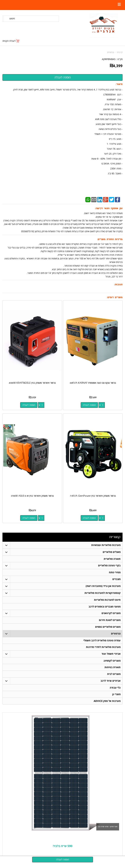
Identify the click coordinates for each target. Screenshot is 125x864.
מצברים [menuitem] (116, 579)
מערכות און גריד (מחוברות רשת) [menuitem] (103, 586)
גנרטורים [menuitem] (116, 634)
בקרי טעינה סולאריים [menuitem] (109, 565)
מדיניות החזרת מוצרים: (110, 239)
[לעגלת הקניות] (11, 40)
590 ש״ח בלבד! (62, 847)
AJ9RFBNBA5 (108, 59)
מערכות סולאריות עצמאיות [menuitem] (106, 545)
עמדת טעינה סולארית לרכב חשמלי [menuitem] (102, 640)
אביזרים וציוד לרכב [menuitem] (111, 681)
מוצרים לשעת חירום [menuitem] (110, 620)
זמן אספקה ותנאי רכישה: (109, 208)
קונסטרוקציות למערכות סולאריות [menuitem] (102, 593)
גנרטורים (110, 52)
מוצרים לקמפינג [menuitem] (112, 661)
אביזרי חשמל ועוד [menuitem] (111, 654)
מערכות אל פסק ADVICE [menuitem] (107, 702)
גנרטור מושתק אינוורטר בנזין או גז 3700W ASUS (32, 495)
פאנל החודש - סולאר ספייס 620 (107, 827)
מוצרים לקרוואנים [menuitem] (111, 613)
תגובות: (118, 284)
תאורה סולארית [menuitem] (112, 559)
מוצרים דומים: (115, 297)
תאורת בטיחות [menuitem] (112, 668)
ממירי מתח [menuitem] (115, 572)
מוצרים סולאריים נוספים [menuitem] (108, 627)
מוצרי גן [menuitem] (116, 695)
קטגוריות (114, 537)
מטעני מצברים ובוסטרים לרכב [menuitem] (105, 606)
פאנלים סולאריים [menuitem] (112, 552)
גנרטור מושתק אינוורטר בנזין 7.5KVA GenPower (93, 495)
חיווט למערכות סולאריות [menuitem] (107, 600)
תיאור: (119, 84)
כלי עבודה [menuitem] (115, 688)
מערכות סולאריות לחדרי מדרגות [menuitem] (103, 647)
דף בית (120, 52)
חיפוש (12, 18)
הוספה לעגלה (89, 405)
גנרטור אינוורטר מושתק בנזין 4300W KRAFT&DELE (32, 383)
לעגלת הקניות (9, 40)
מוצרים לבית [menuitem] (114, 674)
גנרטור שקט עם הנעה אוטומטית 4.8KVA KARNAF (93, 383)
